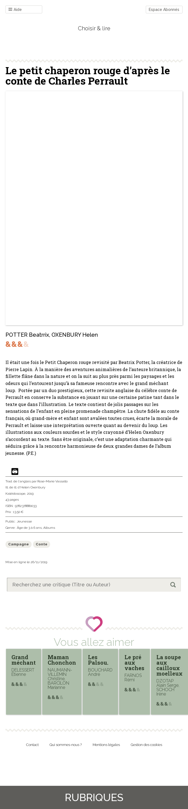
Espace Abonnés (164, 9)
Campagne (18, 544)
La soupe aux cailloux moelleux (169, 665)
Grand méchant (23, 659)
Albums (49, 528)
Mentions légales (106, 745)
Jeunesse (24, 521)
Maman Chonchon (62, 659)
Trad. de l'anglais (18, 481)
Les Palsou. (98, 659)
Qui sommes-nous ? (66, 745)
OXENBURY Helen (74, 335)
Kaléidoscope (15, 493)
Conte (41, 544)
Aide (15, 9)
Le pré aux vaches (134, 662)
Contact (32, 745)
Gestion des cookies (146, 745)
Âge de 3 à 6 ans (29, 528)
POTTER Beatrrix (27, 335)
